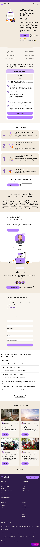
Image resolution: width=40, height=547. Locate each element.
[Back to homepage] (4, 4)
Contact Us (24, 512)
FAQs (23, 484)
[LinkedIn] (10, 522)
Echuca (29, 204)
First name (9, 318)
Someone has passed (13, 314)
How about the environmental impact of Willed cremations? (20, 390)
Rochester (23, 204)
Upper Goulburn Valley (21, 201)
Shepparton (11, 201)
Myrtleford (13, 207)
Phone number (10, 328)
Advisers (2, 507)
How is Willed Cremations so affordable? (20, 367)
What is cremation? (20, 360)
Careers (23, 516)
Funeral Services (4, 495)
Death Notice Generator (27, 492)
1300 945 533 (24, 0)
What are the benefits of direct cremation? (20, 363)
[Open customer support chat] (35, 544)
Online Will (3, 484)
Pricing (23, 488)
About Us (23, 509)
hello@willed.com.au (27, 287)
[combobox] (20, 336)
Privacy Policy (30, 526)
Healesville (35, 204)
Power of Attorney (5, 486)
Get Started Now (32, 477)
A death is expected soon (14, 316)
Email (8, 338)
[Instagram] (4, 522)
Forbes (16, 204)
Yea (29, 201)
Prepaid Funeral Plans (5, 497)
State (8, 333)
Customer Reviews (26, 490)
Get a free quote (34, 35)
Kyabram (35, 201)
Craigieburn (26, 207)
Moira (20, 207)
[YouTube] (7, 522)
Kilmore (10, 204)
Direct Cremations (5, 492)
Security (23, 514)
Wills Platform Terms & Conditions (18, 526)
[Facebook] (2, 522)
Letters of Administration (6, 490)
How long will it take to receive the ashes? (20, 374)
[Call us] (33, 3)
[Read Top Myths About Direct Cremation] (10, 423)
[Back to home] (5, 477)
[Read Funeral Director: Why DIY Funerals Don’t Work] (10, 452)
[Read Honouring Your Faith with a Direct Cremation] (30, 452)
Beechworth (34, 207)
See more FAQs (20, 396)
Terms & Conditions (5, 526)
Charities (3, 505)
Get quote (20, 345)
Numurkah (4, 204)
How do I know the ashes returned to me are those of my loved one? (20, 386)
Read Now (5, 434)
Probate (2, 488)
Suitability (37, 526)
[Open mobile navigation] (38, 4)
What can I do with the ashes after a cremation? (20, 377)
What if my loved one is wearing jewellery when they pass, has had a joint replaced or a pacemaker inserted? (20, 382)
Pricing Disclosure (4, 529)
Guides (23, 486)
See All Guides (20, 469)
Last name (9, 323)
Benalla (4, 201)
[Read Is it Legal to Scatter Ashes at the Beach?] (30, 423)
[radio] (7, 314)
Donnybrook (6, 207)
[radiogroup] (20, 315)
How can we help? (10, 311)
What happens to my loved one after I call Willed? (20, 370)
